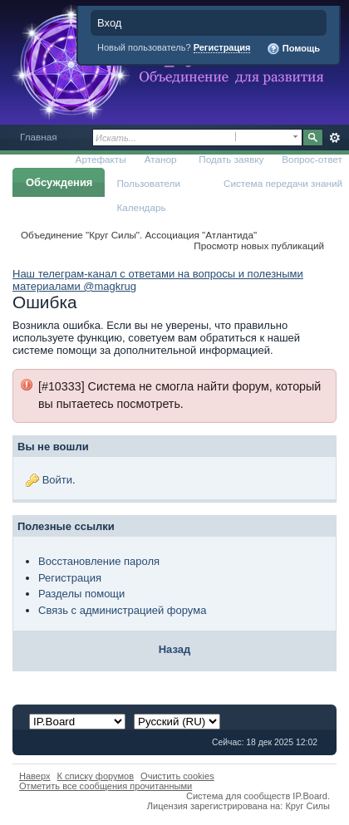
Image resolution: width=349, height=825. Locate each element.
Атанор (161, 159)
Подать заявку (231, 159)
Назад (175, 649)
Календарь (140, 207)
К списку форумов (96, 776)
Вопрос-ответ (312, 159)
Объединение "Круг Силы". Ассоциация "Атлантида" (139, 234)
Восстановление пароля (99, 561)
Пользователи (148, 183)
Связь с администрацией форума (122, 610)
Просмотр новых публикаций (259, 245)
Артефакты (101, 159)
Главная (38, 136)
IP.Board (309, 796)
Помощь (293, 49)
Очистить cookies (177, 776)
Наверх (35, 776)
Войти (57, 480)
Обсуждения (59, 182)
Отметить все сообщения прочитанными (105, 786)
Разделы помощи (81, 593)
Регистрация (222, 47)
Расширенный (334, 138)
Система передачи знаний (283, 183)
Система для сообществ (238, 796)
